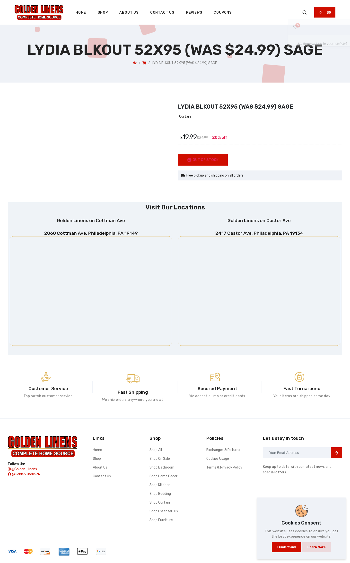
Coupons (223, 12)
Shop (103, 12)
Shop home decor (163, 477)
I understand (284, 545)
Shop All (155, 450)
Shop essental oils (163, 512)
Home (81, 12)
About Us (128, 12)
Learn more (316, 545)
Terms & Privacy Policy (224, 468)
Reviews (194, 12)
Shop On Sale (159, 459)
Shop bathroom (161, 468)
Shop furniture (161, 520)
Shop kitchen (159, 485)
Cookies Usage (217, 459)
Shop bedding (160, 494)
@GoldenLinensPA (24, 476)
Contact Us (162, 12)
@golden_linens (22, 471)
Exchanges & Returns (223, 450)
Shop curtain (159, 503)
